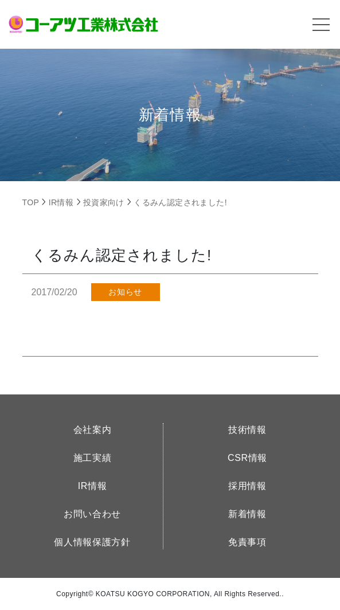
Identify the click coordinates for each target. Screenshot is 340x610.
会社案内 (92, 430)
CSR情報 (247, 458)
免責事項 (247, 542)
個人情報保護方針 (92, 542)
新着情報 (247, 514)
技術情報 (247, 430)
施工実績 (92, 458)
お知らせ (125, 291)
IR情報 (92, 486)
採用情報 (247, 486)
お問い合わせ (92, 514)
